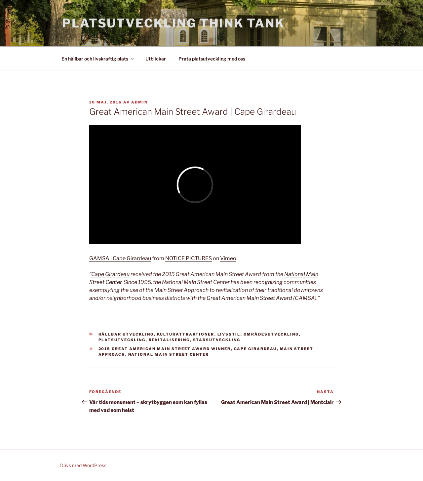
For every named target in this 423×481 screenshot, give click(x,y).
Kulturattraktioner (185, 334)
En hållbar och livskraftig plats (98, 58)
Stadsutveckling (217, 340)
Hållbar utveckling (126, 334)
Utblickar (155, 58)
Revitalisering (169, 340)
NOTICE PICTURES (188, 258)
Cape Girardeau (110, 274)
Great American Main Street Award (249, 298)
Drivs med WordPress (83, 465)
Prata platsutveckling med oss (211, 58)
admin (139, 102)
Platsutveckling (122, 340)
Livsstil (229, 334)
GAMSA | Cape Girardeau (120, 258)
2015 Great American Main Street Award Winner (164, 348)
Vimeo (228, 258)
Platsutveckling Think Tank (173, 23)
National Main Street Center (168, 354)
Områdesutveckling (271, 334)
